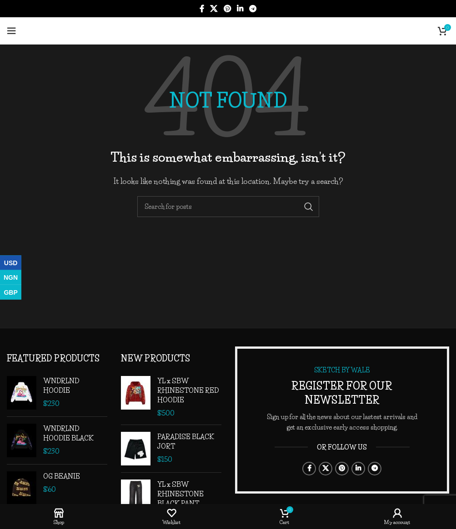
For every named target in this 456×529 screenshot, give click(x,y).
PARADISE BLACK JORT (185, 441)
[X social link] (213, 8)
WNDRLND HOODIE (61, 385)
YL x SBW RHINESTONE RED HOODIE (188, 390)
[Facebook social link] (201, 8)
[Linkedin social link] (240, 8)
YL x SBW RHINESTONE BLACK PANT (180, 494)
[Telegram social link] (252, 8)
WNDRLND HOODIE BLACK (68, 433)
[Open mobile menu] (11, 31)
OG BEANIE (61, 476)
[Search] (228, 206)
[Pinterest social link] (227, 8)
